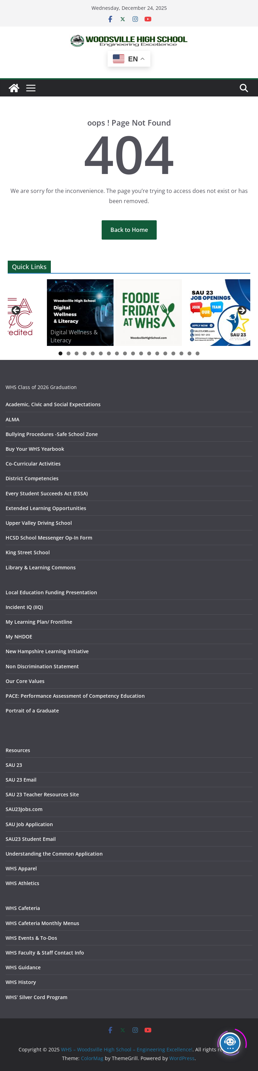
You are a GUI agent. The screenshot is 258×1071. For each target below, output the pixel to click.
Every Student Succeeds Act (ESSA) (47, 493)
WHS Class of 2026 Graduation (41, 387)
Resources (18, 750)
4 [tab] (85, 353)
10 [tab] (133, 354)
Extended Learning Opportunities (46, 508)
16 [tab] (181, 354)
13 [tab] (157, 354)
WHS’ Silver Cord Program (36, 997)
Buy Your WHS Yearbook (35, 449)
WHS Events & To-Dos (31, 938)
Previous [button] (16, 311)
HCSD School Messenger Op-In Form (49, 537)
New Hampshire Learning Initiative (47, 651)
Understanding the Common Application (54, 853)
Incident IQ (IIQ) (24, 607)
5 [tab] (93, 353)
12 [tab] (149, 354)
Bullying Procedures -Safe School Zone (52, 434)
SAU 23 (14, 765)
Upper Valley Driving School (39, 523)
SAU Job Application (29, 824)
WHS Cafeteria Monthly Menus (42, 923)
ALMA (12, 419)
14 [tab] (165, 354)
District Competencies (32, 478)
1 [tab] (60, 353)
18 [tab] (197, 354)
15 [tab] (173, 354)
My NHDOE (19, 636)
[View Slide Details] (80, 312)
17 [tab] (189, 354)
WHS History (21, 982)
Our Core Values (25, 681)
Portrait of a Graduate (32, 710)
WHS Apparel (21, 868)
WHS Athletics (22, 883)
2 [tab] (68, 353)
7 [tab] (109, 353)
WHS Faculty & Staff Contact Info (45, 952)
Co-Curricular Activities (33, 463)
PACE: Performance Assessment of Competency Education (75, 695)
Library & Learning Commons (41, 567)
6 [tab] (101, 353)
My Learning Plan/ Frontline (39, 621)
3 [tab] (77, 353)
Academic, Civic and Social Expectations (53, 404)
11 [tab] (141, 354)
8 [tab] (117, 353)
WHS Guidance (23, 967)
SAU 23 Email (21, 779)
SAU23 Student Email (31, 839)
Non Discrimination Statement (42, 666)
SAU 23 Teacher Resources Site (42, 794)
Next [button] (241, 311)
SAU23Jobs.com (24, 809)
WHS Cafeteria (23, 908)
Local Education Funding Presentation (51, 592)
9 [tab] (125, 353)
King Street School (28, 552)
